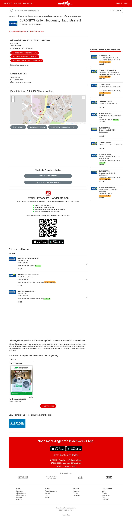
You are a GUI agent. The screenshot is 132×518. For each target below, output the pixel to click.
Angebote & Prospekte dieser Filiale (24, 53)
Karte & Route (32, 91)
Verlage (47, 493)
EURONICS (23, 24)
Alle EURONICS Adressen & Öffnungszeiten (27, 60)
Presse (104, 493)
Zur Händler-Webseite (48, 176)
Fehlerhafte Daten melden (19, 65)
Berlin (71, 5)
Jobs (103, 491)
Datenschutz (106, 495)
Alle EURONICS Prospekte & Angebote (25, 57)
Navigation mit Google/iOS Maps (63, 127)
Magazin (119, 3)
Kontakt (47, 497)
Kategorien (27, 3)
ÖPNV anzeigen (18, 127)
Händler (17, 3)
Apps (126, 3)
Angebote (19, 497)
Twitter (76, 493)
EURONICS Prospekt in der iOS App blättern (66, 463)
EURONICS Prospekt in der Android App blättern (66, 460)
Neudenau (12, 16)
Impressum (105, 499)
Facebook (77, 491)
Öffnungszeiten (21, 493)
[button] (83, 97)
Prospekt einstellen (51, 491)
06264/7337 (15, 77)
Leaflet (67, 123)
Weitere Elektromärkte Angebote (48, 182)
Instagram (77, 495)
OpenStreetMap (75, 123)
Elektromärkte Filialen (24, 16)
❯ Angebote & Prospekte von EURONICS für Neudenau (26, 31)
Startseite (19, 491)
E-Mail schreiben (17, 80)
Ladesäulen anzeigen (37, 127)
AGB (103, 497)
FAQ (46, 495)
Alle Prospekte (48, 406)
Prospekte (8, 3)
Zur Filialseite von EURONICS (20, 82)
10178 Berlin (116, 10)
